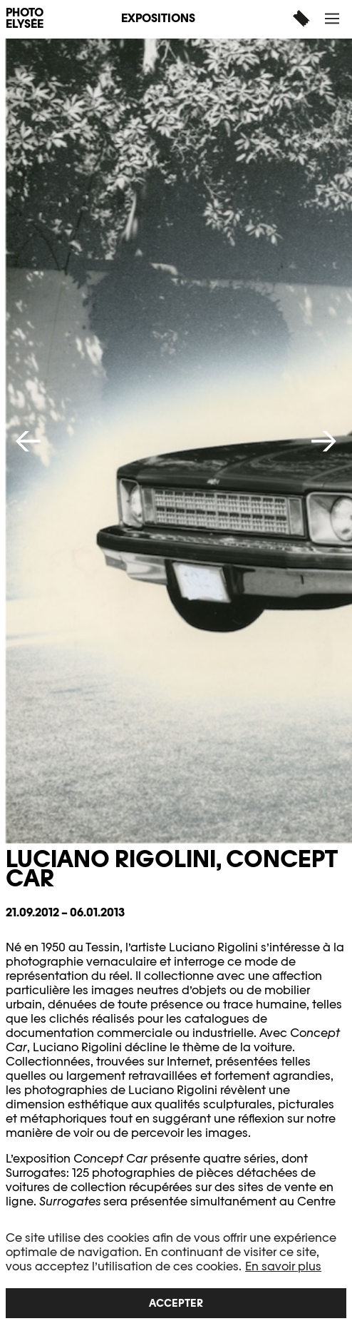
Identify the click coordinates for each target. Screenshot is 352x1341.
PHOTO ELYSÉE (24, 18)
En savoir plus (283, 1266)
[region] (176, 1274)
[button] (333, 18)
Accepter (176, 1303)
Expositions (158, 18)
